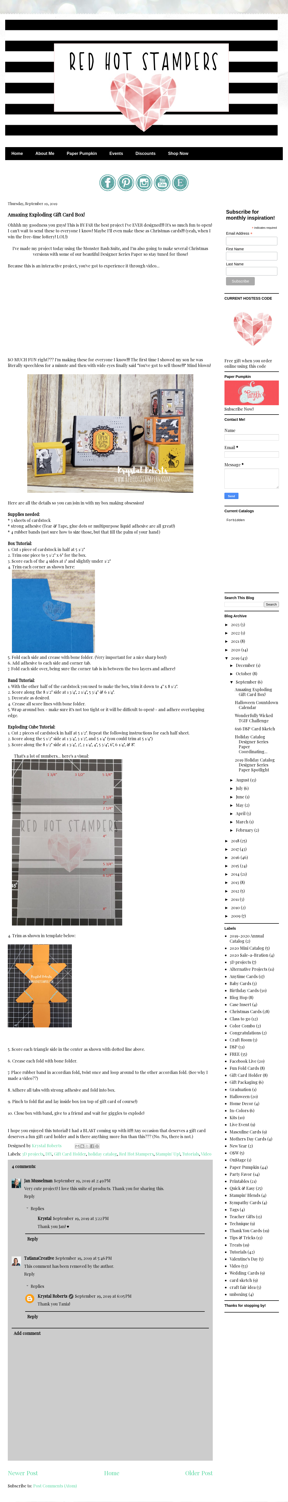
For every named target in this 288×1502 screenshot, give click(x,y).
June (240, 796)
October (244, 673)
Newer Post (23, 1473)
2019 (236, 658)
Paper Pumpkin (82, 153)
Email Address (239, 233)
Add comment (27, 1333)
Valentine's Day (244, 1259)
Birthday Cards (244, 990)
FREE (235, 1054)
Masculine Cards (245, 1131)
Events (116, 153)
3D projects (32, 1154)
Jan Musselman (38, 1180)
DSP (233, 1047)
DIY (48, 1154)
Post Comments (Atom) (55, 1485)
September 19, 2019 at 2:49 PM (82, 1180)
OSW (234, 1153)
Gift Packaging (244, 1082)
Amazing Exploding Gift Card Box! (253, 692)
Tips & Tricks (242, 1237)
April (241, 813)
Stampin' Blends (245, 1195)
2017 (235, 849)
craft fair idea (243, 1287)
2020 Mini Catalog (247, 948)
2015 (235, 865)
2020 (236, 649)
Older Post (199, 1473)
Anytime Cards (244, 976)
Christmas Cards (246, 1011)
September (247, 682)
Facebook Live (243, 1061)
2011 (235, 899)
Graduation (240, 1089)
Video (206, 1154)
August (243, 780)
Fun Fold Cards (244, 1068)
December (246, 665)
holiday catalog (102, 1154)
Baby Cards (240, 983)
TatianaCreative (39, 1258)
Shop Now (178, 153)
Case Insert (240, 1004)
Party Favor (241, 1174)
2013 (235, 882)
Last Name (235, 264)
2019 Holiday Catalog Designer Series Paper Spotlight (255, 764)
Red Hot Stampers (136, 1154)
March (242, 821)
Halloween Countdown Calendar (256, 705)
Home (17, 153)
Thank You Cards (246, 1230)
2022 (236, 632)
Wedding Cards (244, 1273)
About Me (44, 153)
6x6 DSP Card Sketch (255, 728)
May (240, 805)
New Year (238, 1146)
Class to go (240, 1018)
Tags (234, 1209)
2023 (236, 624)
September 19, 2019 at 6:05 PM (103, 1296)
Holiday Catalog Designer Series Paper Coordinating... (251, 744)
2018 (235, 840)
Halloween (240, 1096)
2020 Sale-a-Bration (249, 955)
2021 (235, 641)
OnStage (238, 1160)
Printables (239, 1181)
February (245, 830)
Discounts (145, 153)
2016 (236, 857)
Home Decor (241, 1103)
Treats (236, 1245)
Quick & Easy (242, 1188)
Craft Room (241, 1039)
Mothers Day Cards (248, 1139)
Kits (233, 1117)
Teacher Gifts (242, 1216)
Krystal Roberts (52, 1296)
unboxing (239, 1294)
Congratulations (245, 1032)
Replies (37, 1208)
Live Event (239, 1124)
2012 (235, 891)
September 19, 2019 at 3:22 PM (81, 1218)
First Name (235, 249)
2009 (236, 916)
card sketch (241, 1280)
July (240, 788)
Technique (239, 1223)
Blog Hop (239, 997)
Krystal (44, 1218)
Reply (29, 1196)
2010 (236, 907)
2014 (236, 874)
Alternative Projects (248, 969)
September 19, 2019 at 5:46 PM (84, 1258)
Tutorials (190, 1154)
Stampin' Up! (168, 1154)
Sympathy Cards (245, 1202)
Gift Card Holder (70, 1154)
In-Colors (239, 1110)
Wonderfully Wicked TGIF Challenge (254, 718)
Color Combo (242, 1025)
